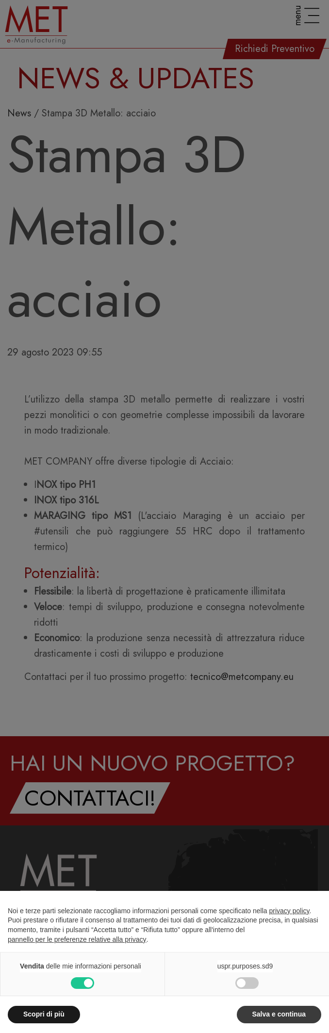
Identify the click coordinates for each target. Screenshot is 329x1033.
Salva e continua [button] (279, 1014)
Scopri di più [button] (44, 1014)
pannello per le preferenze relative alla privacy (77, 939)
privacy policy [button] (289, 911)
